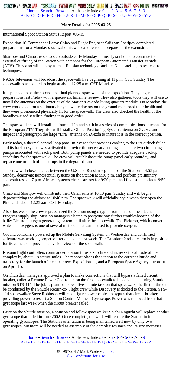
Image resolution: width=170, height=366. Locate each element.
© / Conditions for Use (86, 356)
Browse (61, 11)
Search (46, 11)
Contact (109, 351)
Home (32, 11)
